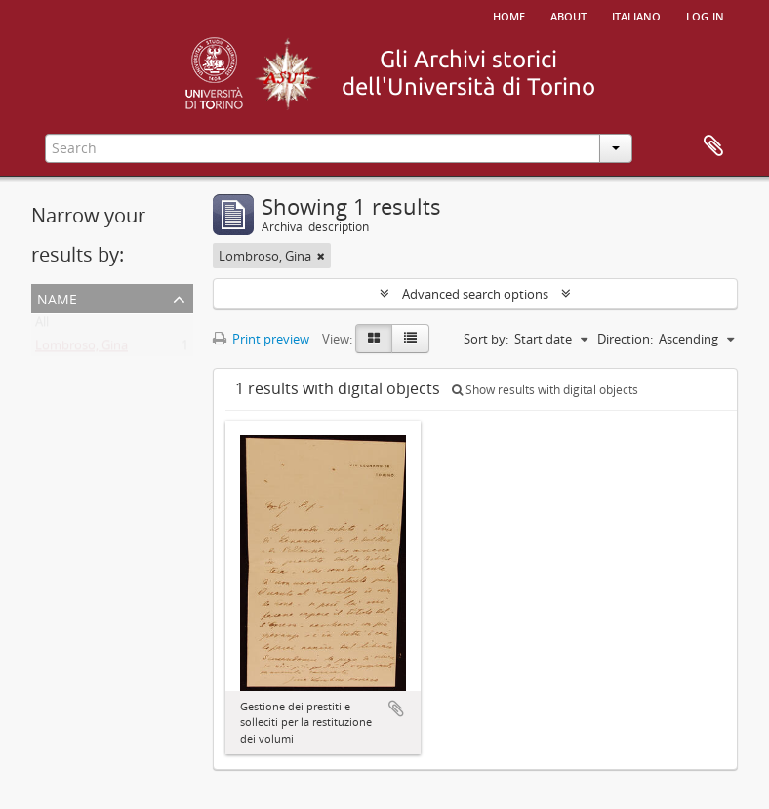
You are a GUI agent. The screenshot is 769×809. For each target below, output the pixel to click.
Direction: (625, 338)
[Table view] (410, 338)
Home (509, 14)
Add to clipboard (396, 708)
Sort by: (486, 338)
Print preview (261, 338)
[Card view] (373, 338)
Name (57, 297)
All (42, 326)
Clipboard (713, 146)
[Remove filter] (321, 255)
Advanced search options (475, 294)
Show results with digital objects (545, 390)
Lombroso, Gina (81, 349)
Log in (705, 14)
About (568, 14)
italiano (636, 14)
